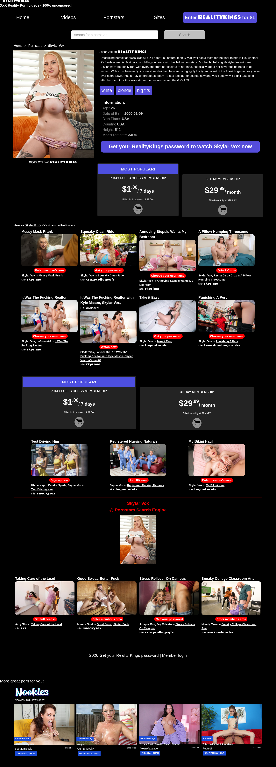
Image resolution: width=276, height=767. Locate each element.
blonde (124, 90)
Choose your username (167, 275)
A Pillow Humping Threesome (223, 232)
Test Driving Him (45, 441)
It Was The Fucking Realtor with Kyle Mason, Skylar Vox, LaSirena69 (107, 303)
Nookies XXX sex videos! (30, 700)
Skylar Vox (28, 275)
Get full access (45, 619)
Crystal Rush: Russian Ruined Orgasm (160, 744)
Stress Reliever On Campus (162, 579)
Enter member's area (50, 270)
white (107, 90)
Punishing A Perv (212, 297)
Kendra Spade (57, 485)
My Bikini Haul (200, 441)
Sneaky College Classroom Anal (228, 579)
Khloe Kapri (38, 485)
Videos (68, 17)
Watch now (109, 347)
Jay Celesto (164, 624)
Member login (174, 655)
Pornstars (113, 17)
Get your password (108, 270)
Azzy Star (21, 624)
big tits (143, 90)
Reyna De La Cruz (225, 275)
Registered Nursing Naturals (134, 441)
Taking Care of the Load (35, 579)
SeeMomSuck (22, 738)
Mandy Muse (210, 624)
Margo (80, 744)
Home (22, 17)
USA (120, 124)
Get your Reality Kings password (129, 655)
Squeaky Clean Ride (97, 232)
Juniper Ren (147, 624)
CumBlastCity (85, 738)
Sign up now (59, 480)
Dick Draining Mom (25, 744)
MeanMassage (147, 738)
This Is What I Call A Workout (217, 744)
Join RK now (227, 270)
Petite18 (207, 738)
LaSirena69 (44, 341)
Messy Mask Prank (37, 232)
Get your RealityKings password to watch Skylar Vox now (180, 146)
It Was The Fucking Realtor (44, 297)
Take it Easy (149, 297)
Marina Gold (85, 624)
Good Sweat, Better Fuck (98, 579)
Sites (159, 17)
